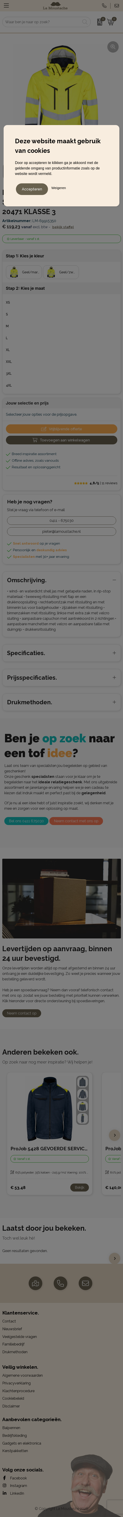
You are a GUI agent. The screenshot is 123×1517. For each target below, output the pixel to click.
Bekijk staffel (63, 227)
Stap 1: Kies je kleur (25, 256)
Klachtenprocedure (18, 1391)
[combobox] (41, 22)
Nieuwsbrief (12, 1329)
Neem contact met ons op (76, 821)
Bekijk (79, 1187)
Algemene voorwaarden (22, 1375)
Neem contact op (22, 1013)
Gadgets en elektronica (21, 1443)
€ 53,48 (17, 1187)
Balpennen (11, 1428)
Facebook (14, 1478)
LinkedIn (13, 1493)
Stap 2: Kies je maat (25, 288)
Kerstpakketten (15, 1451)
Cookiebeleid (13, 1398)
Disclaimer (11, 1406)
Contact (9, 1321)
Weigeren (58, 188)
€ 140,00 (114, 1187)
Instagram (14, 1485)
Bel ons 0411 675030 (26, 821)
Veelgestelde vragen (19, 1337)
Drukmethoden (15, 1352)
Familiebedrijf (13, 1344)
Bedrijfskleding (14, 1435)
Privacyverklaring (16, 1383)
